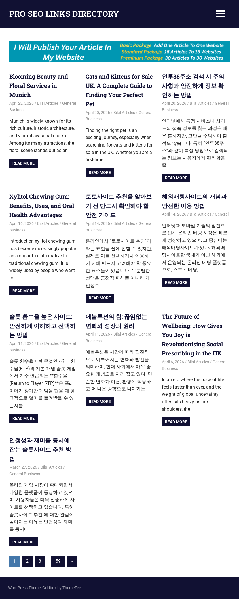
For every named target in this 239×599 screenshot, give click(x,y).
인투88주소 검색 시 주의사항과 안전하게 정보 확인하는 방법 (193, 85)
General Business (24, 473)
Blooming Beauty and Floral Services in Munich (38, 85)
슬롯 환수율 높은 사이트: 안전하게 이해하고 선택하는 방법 (42, 326)
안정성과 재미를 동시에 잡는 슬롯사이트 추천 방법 (40, 449)
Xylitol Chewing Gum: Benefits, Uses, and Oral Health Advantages (41, 205)
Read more (23, 163)
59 (58, 561)
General (222, 214)
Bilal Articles (48, 103)
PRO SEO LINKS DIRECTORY (64, 13)
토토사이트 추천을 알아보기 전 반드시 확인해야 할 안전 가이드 (119, 205)
